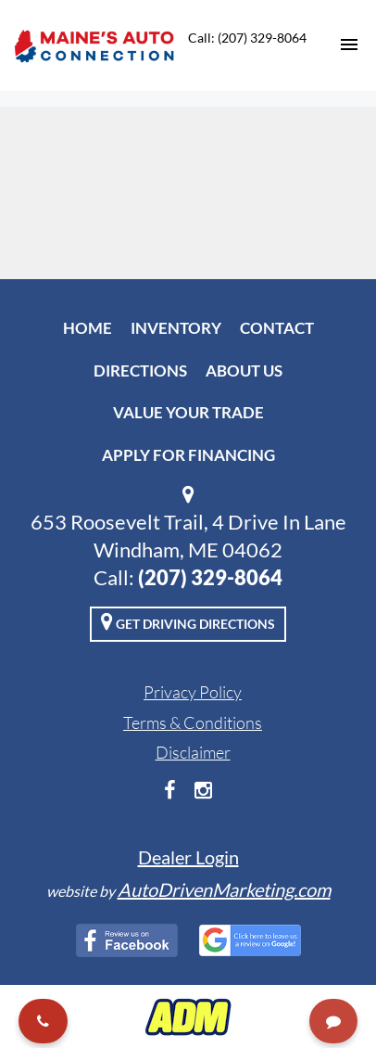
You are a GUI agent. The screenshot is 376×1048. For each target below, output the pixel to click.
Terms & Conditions (192, 722)
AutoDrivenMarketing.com (224, 889)
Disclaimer (193, 752)
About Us (244, 370)
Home (87, 328)
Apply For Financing (188, 455)
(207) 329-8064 (210, 577)
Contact (277, 328)
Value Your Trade (188, 412)
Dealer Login (188, 857)
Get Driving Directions (188, 621)
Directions (140, 370)
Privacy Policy (193, 692)
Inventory (176, 328)
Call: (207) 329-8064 (247, 37)
